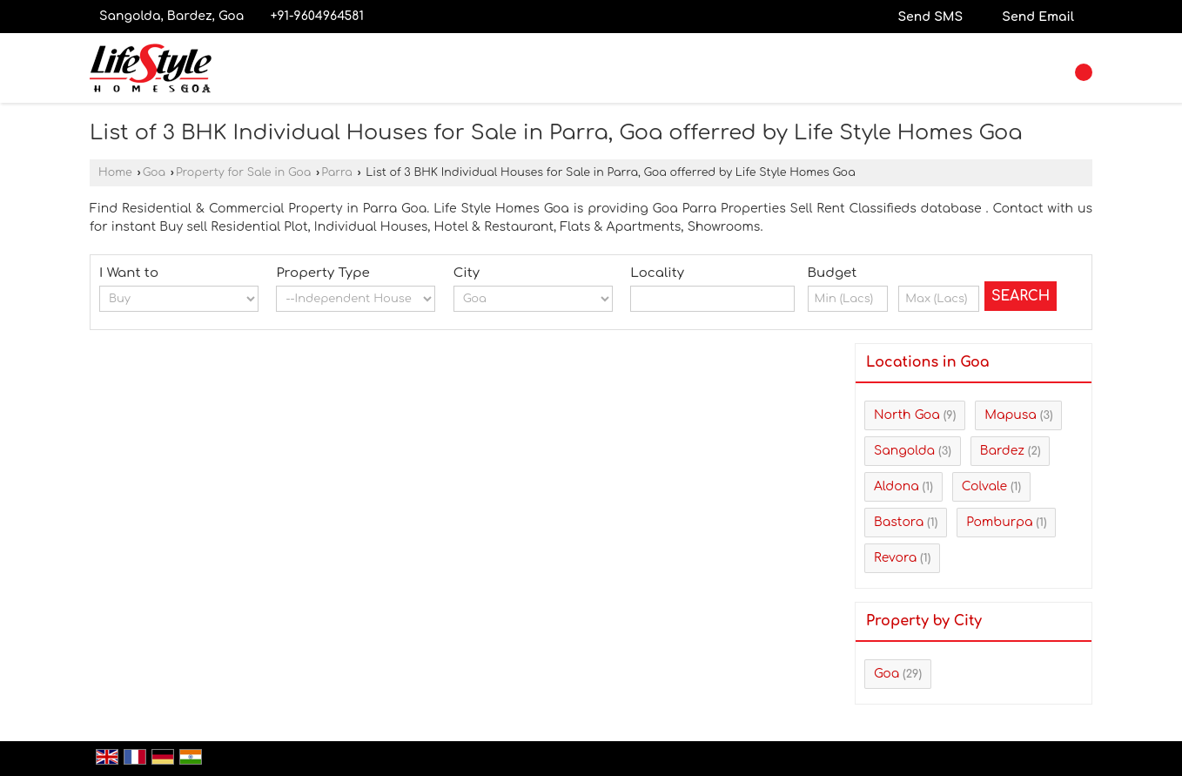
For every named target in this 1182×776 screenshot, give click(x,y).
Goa (154, 172)
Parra (337, 172)
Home (115, 172)
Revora (895, 557)
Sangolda (904, 450)
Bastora (898, 522)
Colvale (984, 486)
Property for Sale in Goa (243, 172)
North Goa (907, 415)
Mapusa (1010, 415)
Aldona (896, 486)
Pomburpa (999, 522)
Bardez (1002, 450)
